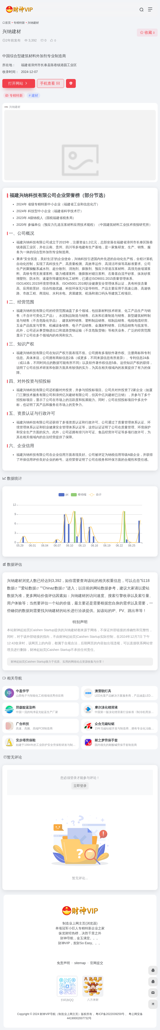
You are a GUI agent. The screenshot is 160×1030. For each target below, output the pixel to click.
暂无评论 (14, 757)
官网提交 (96, 963)
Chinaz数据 (52, 588)
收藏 (147, 32)
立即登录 (80, 786)
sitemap (80, 963)
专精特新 (19, 22)
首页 (8, 22)
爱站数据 (28, 588)
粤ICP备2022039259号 (110, 1014)
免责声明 (63, 963)
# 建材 (33, 95)
